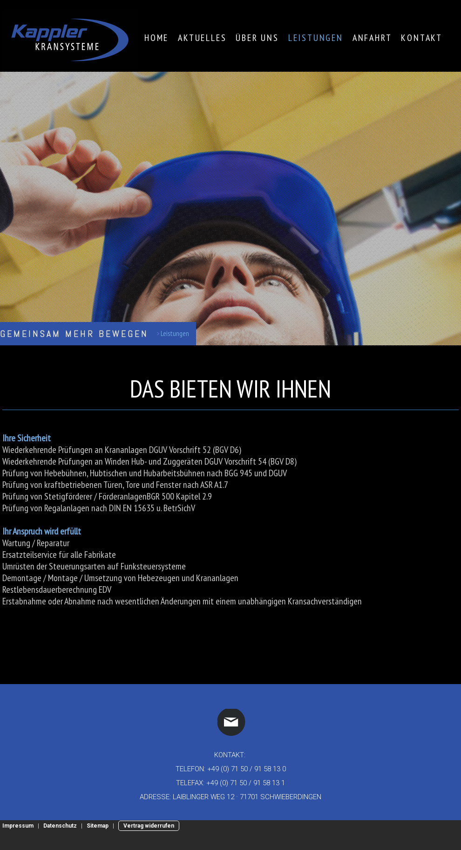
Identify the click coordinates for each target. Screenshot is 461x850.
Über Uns (257, 38)
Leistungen (315, 38)
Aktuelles (202, 38)
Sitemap (97, 826)
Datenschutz (60, 826)
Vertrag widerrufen (148, 826)
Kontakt (421, 38)
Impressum (18, 826)
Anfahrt (372, 38)
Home (156, 38)
